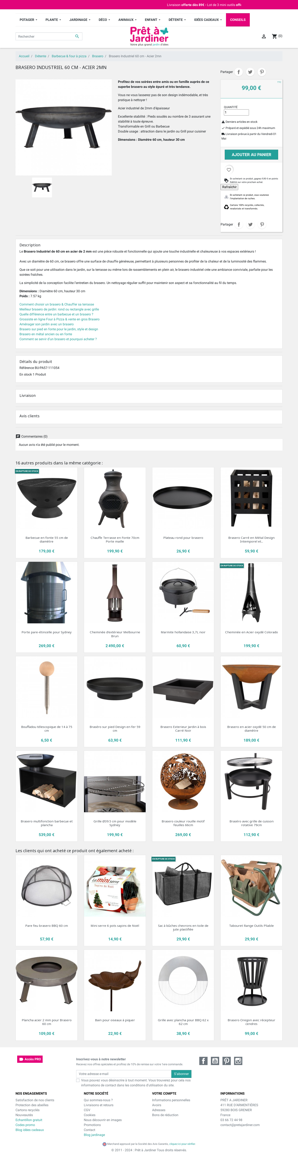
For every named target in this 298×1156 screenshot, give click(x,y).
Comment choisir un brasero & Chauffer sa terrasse (56, 304)
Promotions (92, 1125)
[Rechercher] (49, 36)
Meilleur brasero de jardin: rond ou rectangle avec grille (59, 309)
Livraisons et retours (98, 1105)
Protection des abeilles (32, 1105)
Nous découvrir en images (103, 1120)
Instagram (238, 1061)
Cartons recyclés (28, 1110)
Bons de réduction (165, 1115)
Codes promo (25, 1125)
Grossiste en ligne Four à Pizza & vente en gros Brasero (59, 319)
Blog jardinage (94, 1135)
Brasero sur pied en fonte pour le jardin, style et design (58, 329)
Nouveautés (24, 1115)
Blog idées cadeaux (30, 1130)
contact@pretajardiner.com (240, 1125)
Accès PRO (30, 1059)
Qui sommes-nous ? (98, 1100)
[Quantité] (236, 112)
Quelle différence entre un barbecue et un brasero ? (56, 314)
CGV (87, 1110)
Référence (26, 368)
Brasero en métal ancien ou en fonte (45, 334)
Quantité (231, 107)
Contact (89, 1130)
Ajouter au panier (251, 154)
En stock (25, 374)
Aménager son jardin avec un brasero (46, 324)
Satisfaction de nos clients (35, 1100)
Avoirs (156, 1105)
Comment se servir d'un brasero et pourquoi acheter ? (58, 339)
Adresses (158, 1110)
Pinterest (262, 72)
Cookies (89, 1115)
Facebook (203, 1061)
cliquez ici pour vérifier (182, 1143)
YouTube (215, 1061)
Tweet (250, 72)
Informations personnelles (171, 1100)
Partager (238, 72)
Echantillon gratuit (29, 1120)
